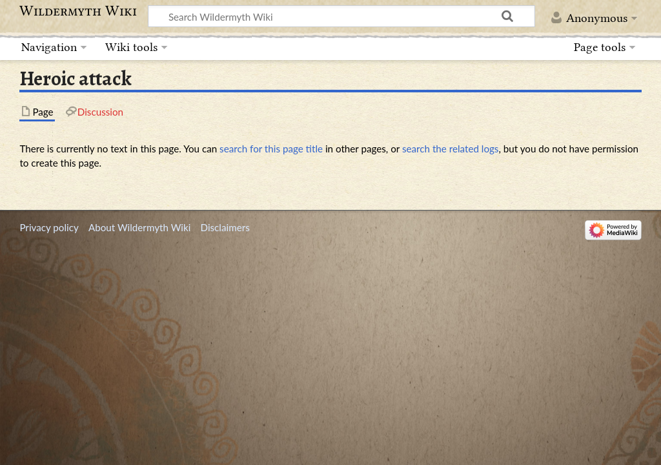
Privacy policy (48, 227)
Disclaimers (225, 227)
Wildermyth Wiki (78, 11)
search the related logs (450, 148)
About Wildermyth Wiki (139, 227)
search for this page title (271, 148)
